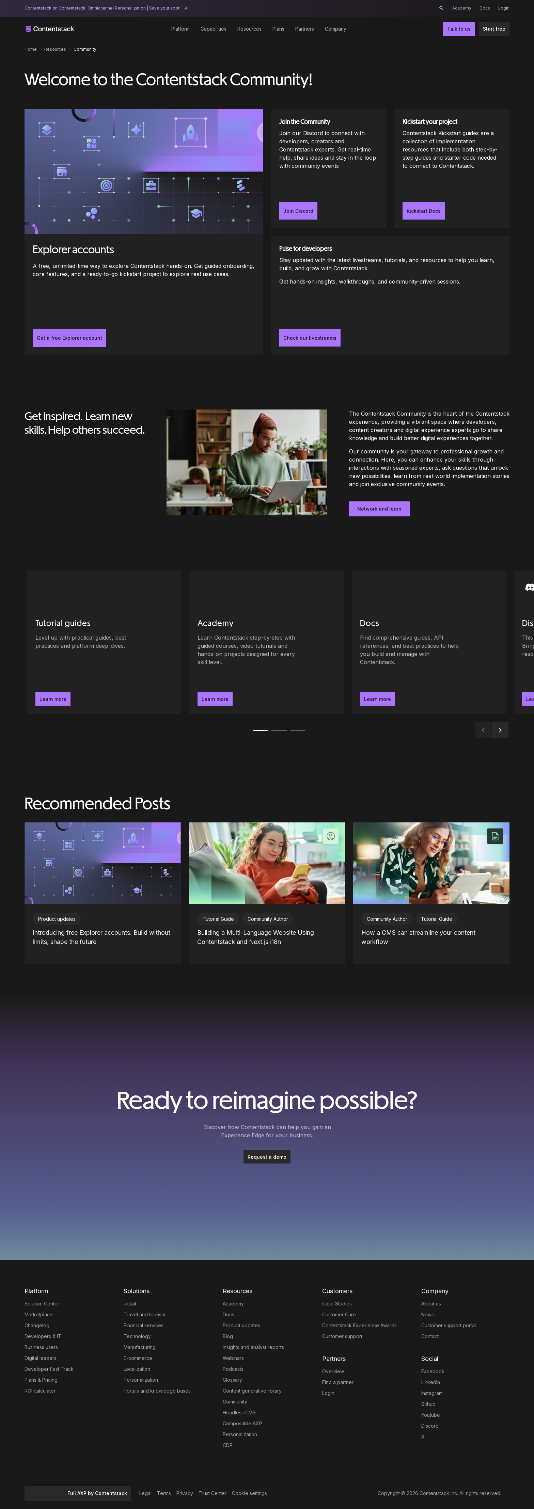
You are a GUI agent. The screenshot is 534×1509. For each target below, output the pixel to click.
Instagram (432, 1393)
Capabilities (213, 29)
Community (235, 1401)
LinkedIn (430, 1382)
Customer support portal (448, 1325)
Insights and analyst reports (253, 1347)
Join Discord (298, 211)
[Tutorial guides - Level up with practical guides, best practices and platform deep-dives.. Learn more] (104, 642)
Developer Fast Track (49, 1369)
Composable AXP (242, 1423)
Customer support (342, 1336)
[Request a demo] (267, 1157)
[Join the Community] (328, 168)
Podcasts (233, 1369)
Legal (145, 1493)
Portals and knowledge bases (157, 1391)
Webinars (233, 1358)
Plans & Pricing (41, 1380)
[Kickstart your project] (451, 168)
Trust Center (212, 1493)
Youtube (430, 1415)
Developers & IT (43, 1336)
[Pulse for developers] (390, 295)
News (427, 1314)
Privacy (184, 1493)
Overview (333, 1371)
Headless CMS (239, 1412)
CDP (228, 1445)
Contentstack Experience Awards (359, 1325)
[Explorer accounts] (144, 232)
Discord (430, 1426)
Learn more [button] (53, 699)
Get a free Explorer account (69, 338)
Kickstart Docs (424, 211)
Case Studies (337, 1303)
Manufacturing (140, 1347)
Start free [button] (494, 29)
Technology (137, 1336)
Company (335, 29)
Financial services (143, 1325)
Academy (461, 8)
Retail (130, 1303)
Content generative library (252, 1391)
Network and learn (379, 509)
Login (503, 8)
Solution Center (42, 1303)
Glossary (232, 1380)
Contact (430, 1336)
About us (431, 1303)
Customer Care (339, 1314)
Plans (278, 29)
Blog (228, 1336)
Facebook (432, 1371)
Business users (41, 1347)
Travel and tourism (144, 1314)
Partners (304, 29)
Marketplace (39, 1314)
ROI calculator (40, 1391)
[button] (441, 8)
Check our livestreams (309, 338)
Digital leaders (41, 1358)
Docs (485, 8)
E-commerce (138, 1358)
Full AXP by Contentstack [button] (78, 1493)
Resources (249, 29)
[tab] (260, 730)
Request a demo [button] (267, 1157)
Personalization (141, 1380)
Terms (164, 1493)
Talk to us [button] (459, 29)
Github (428, 1404)
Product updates (241, 1325)
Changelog (37, 1325)
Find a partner (338, 1382)
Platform (180, 29)
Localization (137, 1369)
